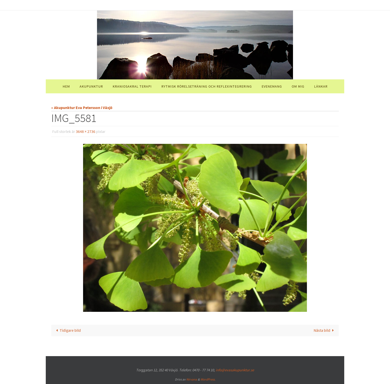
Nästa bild (325, 330)
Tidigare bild (67, 330)
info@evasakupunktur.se (235, 370)
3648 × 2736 (85, 131)
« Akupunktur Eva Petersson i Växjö (81, 107)
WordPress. (207, 379)
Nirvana (191, 379)
